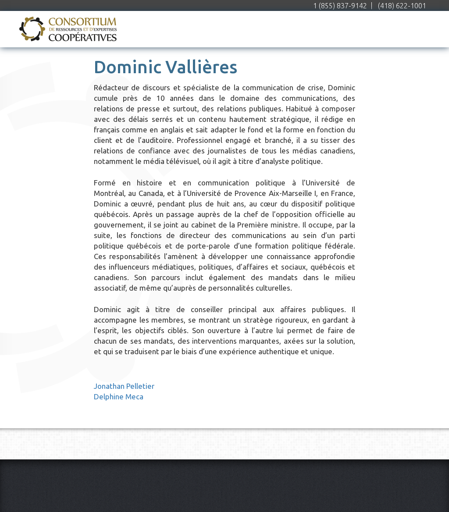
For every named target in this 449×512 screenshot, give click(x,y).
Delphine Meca (118, 396)
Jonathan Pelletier (124, 386)
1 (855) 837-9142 (340, 6)
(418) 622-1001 (402, 6)
